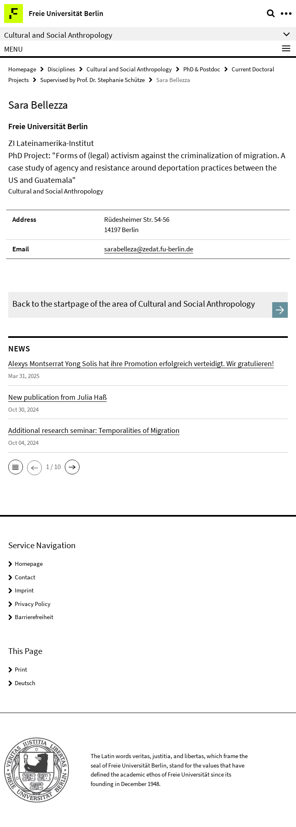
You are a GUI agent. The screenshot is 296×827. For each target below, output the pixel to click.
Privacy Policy (32, 604)
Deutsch (25, 683)
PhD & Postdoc (201, 69)
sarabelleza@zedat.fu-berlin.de (148, 248)
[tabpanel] (148, 189)
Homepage (22, 69)
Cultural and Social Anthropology (129, 69)
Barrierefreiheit (34, 617)
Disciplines (61, 69)
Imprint (24, 590)
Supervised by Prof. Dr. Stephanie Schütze (92, 80)
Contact (25, 577)
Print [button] (21, 669)
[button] (15, 467)
